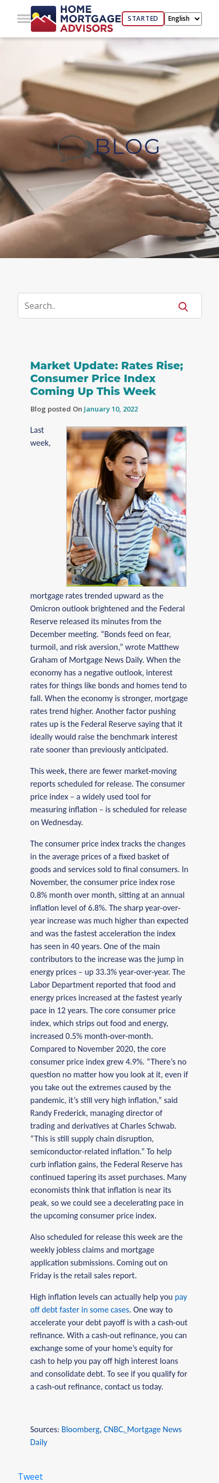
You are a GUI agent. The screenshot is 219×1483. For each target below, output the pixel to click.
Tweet (30, 1476)
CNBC (113, 1429)
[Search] (101, 306)
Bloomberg (80, 1429)
